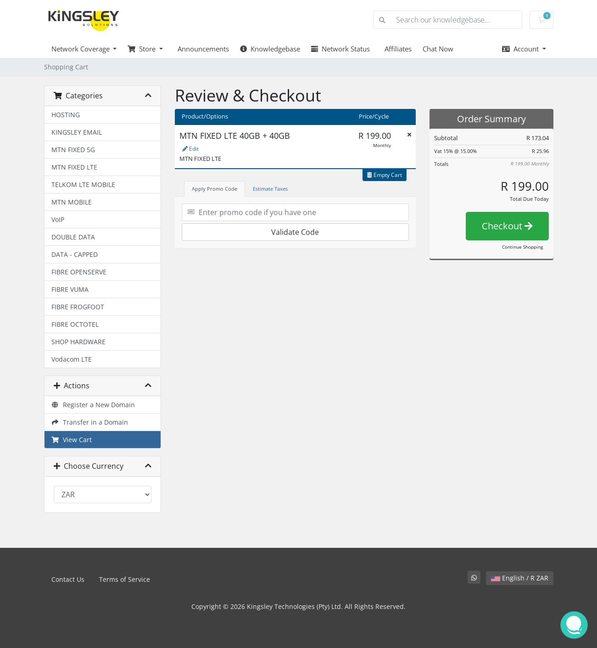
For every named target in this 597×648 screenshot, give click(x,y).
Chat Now (438, 48)
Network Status (340, 48)
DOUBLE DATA (73, 237)
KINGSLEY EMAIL (76, 132)
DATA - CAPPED (74, 254)
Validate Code (295, 232)
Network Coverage (81, 48)
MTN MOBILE (71, 202)
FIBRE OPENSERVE (78, 271)
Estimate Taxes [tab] (270, 188)
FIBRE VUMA (70, 289)
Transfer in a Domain (89, 422)
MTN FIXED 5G (73, 149)
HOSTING (65, 114)
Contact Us (67, 579)
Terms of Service (124, 579)
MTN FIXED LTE (74, 167)
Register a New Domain (93, 404)
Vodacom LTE (71, 359)
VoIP (57, 219)
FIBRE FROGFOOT (77, 306)
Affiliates (396, 48)
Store (142, 48)
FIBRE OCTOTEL (75, 324)
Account (521, 48)
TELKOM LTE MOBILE (83, 184)
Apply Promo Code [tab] (214, 188)
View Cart (71, 439)
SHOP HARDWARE (78, 341)
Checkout (507, 226)
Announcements (201, 48)
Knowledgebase (270, 48)
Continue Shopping (522, 247)
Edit (190, 149)
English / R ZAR (519, 578)
